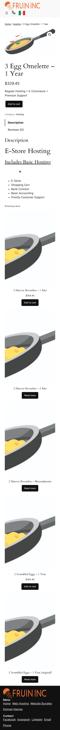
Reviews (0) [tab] (16, 129)
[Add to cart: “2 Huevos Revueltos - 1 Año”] (30, 302)
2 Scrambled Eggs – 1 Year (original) (30, 672)
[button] (49, 34)
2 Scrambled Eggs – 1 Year (30, 574)
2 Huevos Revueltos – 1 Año (30, 290)
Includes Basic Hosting (28, 162)
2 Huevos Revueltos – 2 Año (30, 388)
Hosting (17, 24)
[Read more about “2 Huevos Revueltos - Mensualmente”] (30, 488)
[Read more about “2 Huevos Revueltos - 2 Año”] (30, 395)
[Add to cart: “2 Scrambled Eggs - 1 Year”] (30, 586)
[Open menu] (7, 13)
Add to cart (14, 104)
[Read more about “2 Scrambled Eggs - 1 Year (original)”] (30, 679)
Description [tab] (16, 122)
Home (8, 24)
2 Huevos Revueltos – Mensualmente (30, 481)
